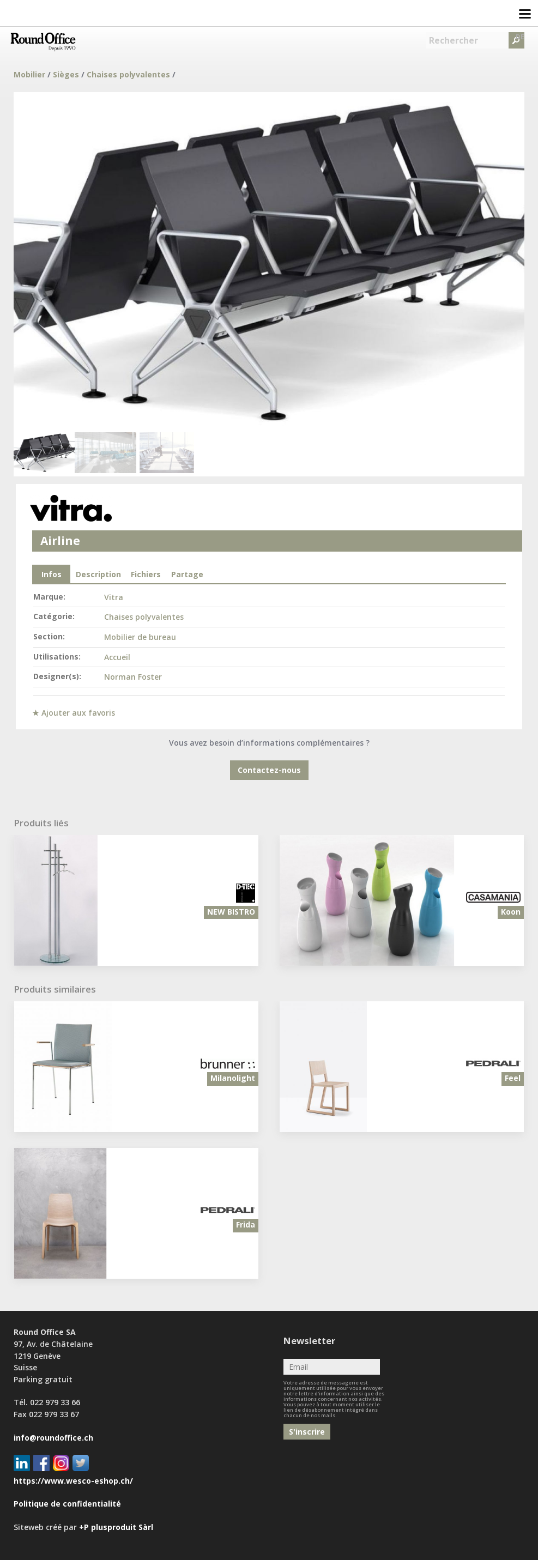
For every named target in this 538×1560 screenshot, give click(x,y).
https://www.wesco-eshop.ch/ (73, 1481)
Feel (513, 1078)
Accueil (117, 657)
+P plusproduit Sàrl (116, 1527)
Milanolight (232, 1078)
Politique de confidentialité (67, 1503)
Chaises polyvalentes (128, 74)
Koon (511, 911)
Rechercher (453, 40)
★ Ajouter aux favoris (73, 713)
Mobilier (29, 74)
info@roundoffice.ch (53, 1437)
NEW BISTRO (231, 911)
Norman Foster (133, 677)
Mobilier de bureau (140, 637)
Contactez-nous (269, 770)
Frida (245, 1224)
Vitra (113, 597)
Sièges (66, 74)
